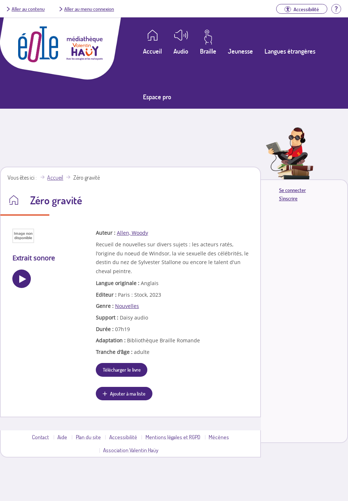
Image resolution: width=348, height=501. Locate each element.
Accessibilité (123, 437)
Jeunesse (240, 51)
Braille (208, 51)
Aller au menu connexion (89, 8)
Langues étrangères (290, 51)
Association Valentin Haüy (130, 450)
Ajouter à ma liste (128, 393)
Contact (40, 437)
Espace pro (157, 97)
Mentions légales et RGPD (173, 437)
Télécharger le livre (122, 369)
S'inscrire (288, 198)
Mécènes (219, 437)
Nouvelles (127, 305)
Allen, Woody (132, 232)
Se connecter (292, 190)
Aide (62, 437)
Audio (180, 51)
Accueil (55, 177)
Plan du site (88, 437)
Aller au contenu (28, 8)
